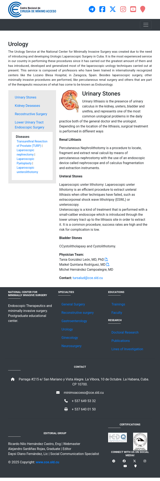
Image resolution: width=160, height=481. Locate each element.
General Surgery (73, 304)
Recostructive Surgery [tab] (31, 114)
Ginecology (69, 338)
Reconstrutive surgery (77, 313)
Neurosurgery (71, 346)
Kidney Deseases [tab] (27, 106)
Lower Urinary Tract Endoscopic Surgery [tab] (29, 124)
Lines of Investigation (127, 349)
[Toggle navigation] (146, 25)
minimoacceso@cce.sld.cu (80, 393)
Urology (67, 329)
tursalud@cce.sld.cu (88, 278)
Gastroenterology (74, 321)
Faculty (116, 313)
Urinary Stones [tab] (25, 97)
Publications (120, 341)
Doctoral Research (125, 332)
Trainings (118, 304)
